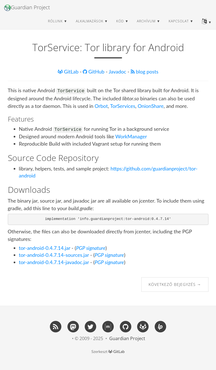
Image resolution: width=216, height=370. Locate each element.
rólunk (55, 26)
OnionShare (151, 106)
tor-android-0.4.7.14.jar (45, 248)
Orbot (101, 106)
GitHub (94, 71)
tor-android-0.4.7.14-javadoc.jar (54, 262)
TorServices (122, 106)
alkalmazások (89, 26)
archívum (146, 26)
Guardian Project (27, 12)
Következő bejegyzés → (175, 284)
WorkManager (131, 136)
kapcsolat (179, 26)
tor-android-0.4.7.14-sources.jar (54, 255)
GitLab (69, 71)
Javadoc (118, 71)
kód (120, 26)
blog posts (144, 71)
